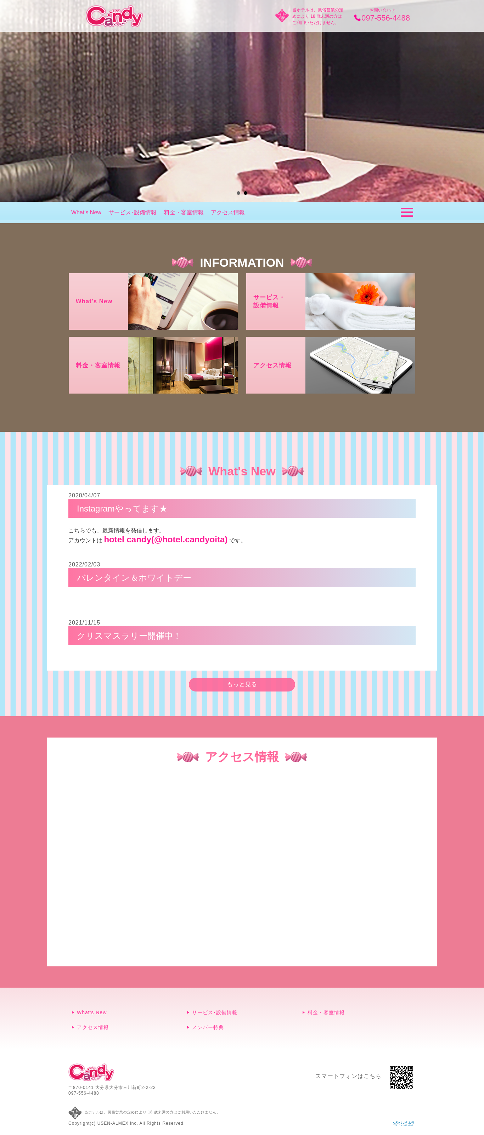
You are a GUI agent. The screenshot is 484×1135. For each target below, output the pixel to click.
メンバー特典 (208, 1027)
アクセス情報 (228, 212)
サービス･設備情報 (132, 212)
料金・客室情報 (184, 212)
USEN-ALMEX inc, (117, 1123)
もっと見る (242, 684)
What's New (86, 212)
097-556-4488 (83, 1093)
